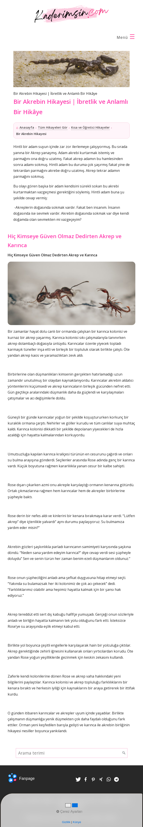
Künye (17, 800)
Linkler (123, 800)
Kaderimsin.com (40, 818)
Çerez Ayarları (71, 806)
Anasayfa (26, 127)
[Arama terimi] (71, 753)
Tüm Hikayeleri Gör (52, 127)
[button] (78, 779)
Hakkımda (67, 800)
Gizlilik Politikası (41, 800)
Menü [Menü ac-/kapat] (126, 36)
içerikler (107, 800)
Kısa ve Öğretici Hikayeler (90, 127)
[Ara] (123, 753)
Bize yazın (88, 800)
